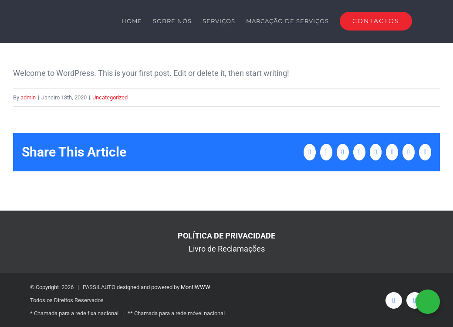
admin (28, 97)
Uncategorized (110, 97)
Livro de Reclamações (227, 248)
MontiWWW (195, 287)
